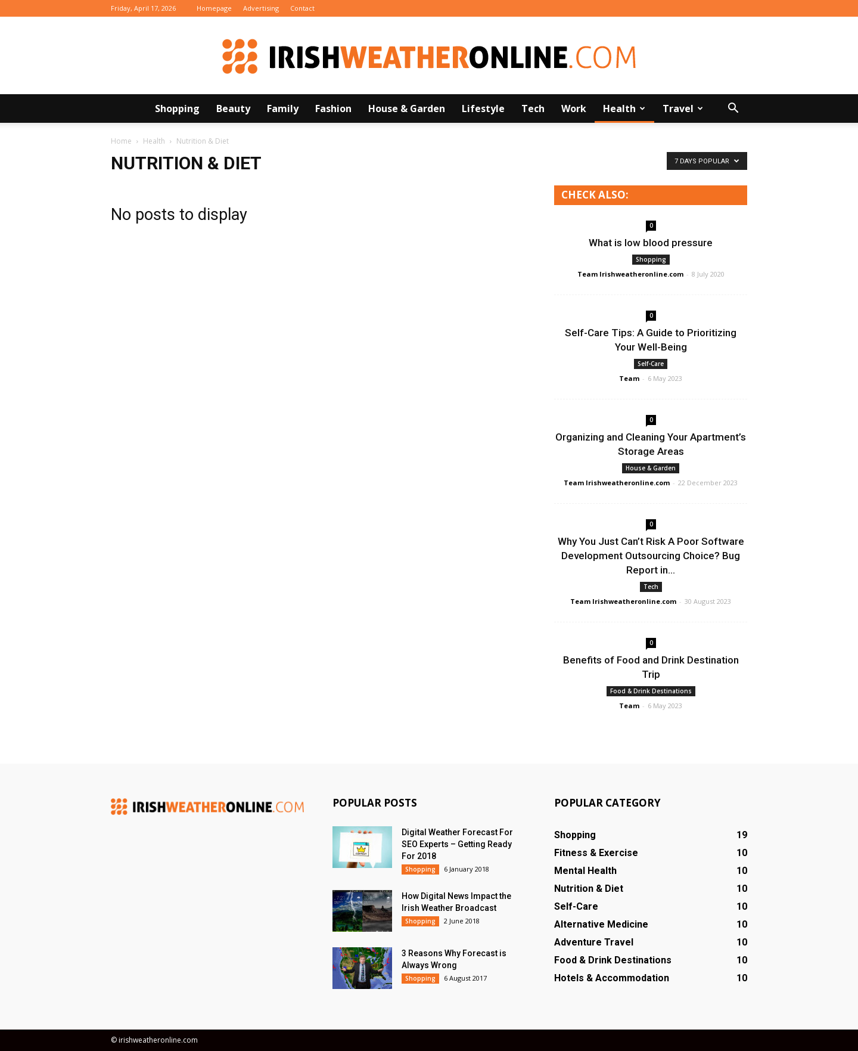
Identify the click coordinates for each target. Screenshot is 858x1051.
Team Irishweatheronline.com (630, 273)
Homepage (214, 8)
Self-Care (651, 363)
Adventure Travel (593, 942)
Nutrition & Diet (588, 888)
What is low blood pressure (651, 243)
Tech (533, 108)
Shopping (177, 108)
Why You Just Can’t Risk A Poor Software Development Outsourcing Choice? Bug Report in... (651, 555)
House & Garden (406, 108)
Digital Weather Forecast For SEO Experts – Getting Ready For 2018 (457, 844)
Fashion (333, 108)
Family (283, 108)
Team (629, 378)
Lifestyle (483, 108)
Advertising (261, 8)
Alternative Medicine (601, 924)
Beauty (233, 108)
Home (121, 141)
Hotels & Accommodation (611, 978)
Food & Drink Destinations (651, 691)
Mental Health (585, 870)
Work (573, 108)
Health (624, 108)
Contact (302, 8)
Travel (683, 108)
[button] (733, 108)
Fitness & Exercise (596, 852)
